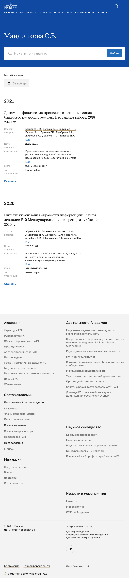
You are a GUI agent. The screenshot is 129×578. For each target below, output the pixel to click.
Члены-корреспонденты (19, 413)
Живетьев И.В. (33, 135)
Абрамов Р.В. (32, 231)
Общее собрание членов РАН (22, 341)
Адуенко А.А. (66, 231)
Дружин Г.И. (47, 132)
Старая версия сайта (37, 566)
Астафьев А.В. (33, 238)
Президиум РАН (14, 346)
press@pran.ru (93, 537)
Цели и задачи (13, 357)
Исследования (13, 483)
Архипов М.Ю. (68, 234)
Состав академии (18, 395)
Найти (114, 53)
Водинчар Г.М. (66, 129)
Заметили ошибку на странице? (28, 573)
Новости (71, 501)
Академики (11, 408)
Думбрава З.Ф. (64, 132)
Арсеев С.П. (52, 234)
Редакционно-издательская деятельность (93, 351)
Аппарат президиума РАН (20, 352)
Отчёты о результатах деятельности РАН (92, 386)
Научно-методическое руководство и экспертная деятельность (90, 332)
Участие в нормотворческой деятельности (93, 376)
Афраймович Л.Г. (53, 238)
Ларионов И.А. (66, 135)
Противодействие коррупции (85, 381)
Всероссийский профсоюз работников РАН (93, 456)
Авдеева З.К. (49, 231)
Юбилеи (9, 448)
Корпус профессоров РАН (82, 434)
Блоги (8, 472)
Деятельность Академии (86, 323)
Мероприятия (75, 506)
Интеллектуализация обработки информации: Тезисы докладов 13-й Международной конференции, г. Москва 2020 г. (51, 219)
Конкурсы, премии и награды (85, 451)
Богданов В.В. (33, 129)
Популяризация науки (80, 356)
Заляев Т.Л (50, 135)
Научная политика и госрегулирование (91, 445)
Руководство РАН (15, 335)
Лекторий (10, 477)
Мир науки (13, 459)
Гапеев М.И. (32, 132)
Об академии (12, 384)
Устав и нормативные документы (25, 362)
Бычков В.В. (50, 129)
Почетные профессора (18, 431)
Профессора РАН (15, 436)
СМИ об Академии (77, 512)
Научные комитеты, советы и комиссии (29, 373)
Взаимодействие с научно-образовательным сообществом (95, 363)
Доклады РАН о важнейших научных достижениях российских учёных (89, 394)
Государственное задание (20, 368)
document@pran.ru (99, 534)
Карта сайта (12, 566)
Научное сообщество (83, 427)
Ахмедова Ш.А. (73, 238)
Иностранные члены (17, 419)
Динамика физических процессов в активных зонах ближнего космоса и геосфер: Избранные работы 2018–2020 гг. (50, 117)
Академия (12, 323)
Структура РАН (13, 330)
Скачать (10, 181)
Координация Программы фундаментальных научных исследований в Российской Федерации (95, 342)
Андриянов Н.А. (34, 234)
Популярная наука (16, 467)
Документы (11, 378)
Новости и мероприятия (86, 494)
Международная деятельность (85, 370)
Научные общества (78, 440)
